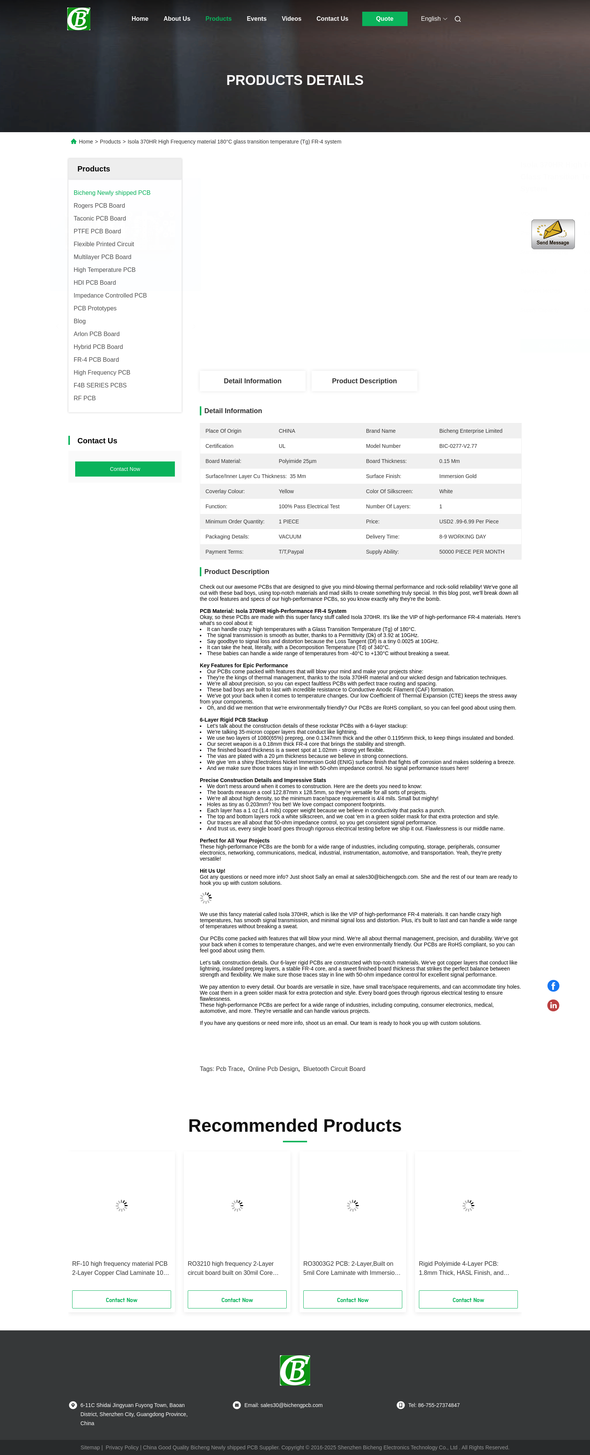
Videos (291, 18)
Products (218, 18)
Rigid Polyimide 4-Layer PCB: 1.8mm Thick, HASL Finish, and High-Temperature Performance (461, 1269)
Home (140, 18)
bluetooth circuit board (334, 1069)
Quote (384, 18)
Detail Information (252, 381)
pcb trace (229, 1069)
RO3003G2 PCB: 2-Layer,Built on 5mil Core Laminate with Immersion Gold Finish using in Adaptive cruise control (351, 1269)
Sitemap (90, 1447)
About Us (177, 18)
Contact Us (332, 18)
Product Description (364, 381)
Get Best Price (410, 346)
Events (256, 18)
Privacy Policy (122, 1447)
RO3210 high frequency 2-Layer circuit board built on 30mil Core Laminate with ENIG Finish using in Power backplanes (235, 1269)
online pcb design (273, 1069)
